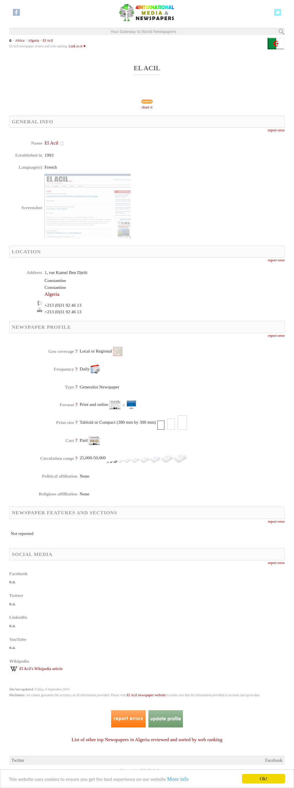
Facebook (274, 760)
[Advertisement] (193, 176)
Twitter (17, 760)
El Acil (48, 40)
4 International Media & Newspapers (147, 770)
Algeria (33, 40)
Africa (19, 40)
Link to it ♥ (77, 46)
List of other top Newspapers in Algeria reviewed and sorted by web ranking (146, 739)
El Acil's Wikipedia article (35, 668)
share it (147, 107)
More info (178, 781)
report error (276, 130)
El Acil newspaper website (146, 695)
